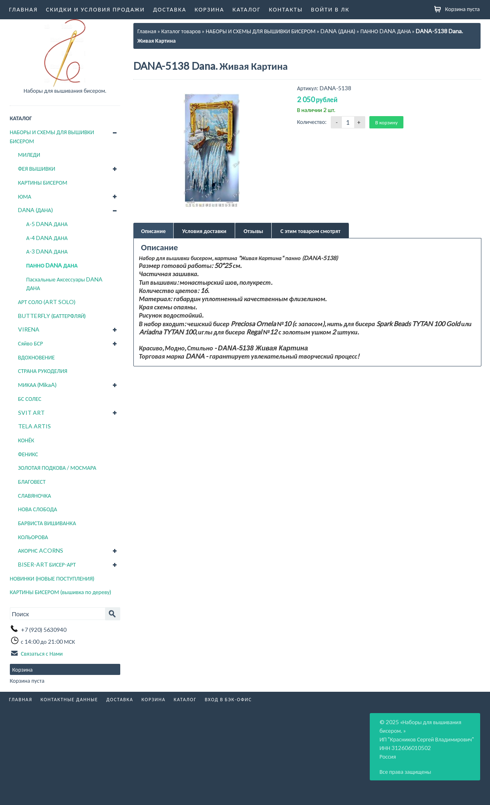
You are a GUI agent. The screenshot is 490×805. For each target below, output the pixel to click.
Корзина (209, 9)
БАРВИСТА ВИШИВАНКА (47, 522)
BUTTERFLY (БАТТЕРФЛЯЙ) (52, 315)
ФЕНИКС (28, 454)
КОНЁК (26, 440)
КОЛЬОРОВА (33, 536)
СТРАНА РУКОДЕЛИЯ (42, 370)
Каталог (247, 9)
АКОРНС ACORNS (40, 550)
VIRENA (28, 329)
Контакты (286, 9)
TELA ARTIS (34, 426)
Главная (23, 9)
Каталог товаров (181, 30)
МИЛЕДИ (29, 154)
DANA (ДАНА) (35, 209)
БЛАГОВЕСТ (32, 481)
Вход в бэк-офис (228, 699)
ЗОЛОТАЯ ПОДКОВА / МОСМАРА (57, 467)
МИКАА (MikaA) (37, 384)
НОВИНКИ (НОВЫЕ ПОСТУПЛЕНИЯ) (52, 578)
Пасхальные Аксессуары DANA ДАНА (64, 284)
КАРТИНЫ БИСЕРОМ (42, 182)
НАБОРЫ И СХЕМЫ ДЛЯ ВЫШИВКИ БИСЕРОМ (52, 136)
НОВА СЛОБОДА (37, 508)
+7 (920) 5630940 (43, 629)
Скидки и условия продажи (95, 9)
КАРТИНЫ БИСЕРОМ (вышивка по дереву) (60, 591)
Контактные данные (69, 699)
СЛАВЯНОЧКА (34, 495)
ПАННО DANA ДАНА (52, 265)
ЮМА (24, 196)
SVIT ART (31, 412)
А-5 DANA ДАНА (47, 223)
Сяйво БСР (30, 343)
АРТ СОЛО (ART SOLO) (47, 301)
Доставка (169, 9)
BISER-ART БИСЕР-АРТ (47, 564)
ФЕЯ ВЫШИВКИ (36, 168)
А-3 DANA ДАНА (47, 251)
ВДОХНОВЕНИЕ (36, 357)
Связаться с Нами (42, 653)
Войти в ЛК (330, 9)
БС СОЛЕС (29, 398)
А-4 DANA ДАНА (47, 237)
